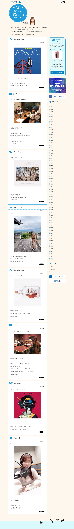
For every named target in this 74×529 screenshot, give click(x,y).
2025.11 (51, 111)
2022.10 (51, 171)
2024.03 (51, 144)
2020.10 (51, 210)
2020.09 (51, 212)
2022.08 (51, 175)
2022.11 (51, 170)
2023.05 (51, 160)
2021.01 (51, 206)
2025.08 (51, 116)
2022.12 (51, 168)
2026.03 (51, 104)
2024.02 (51, 145)
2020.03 (51, 222)
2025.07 (51, 117)
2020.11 (51, 209)
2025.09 (51, 114)
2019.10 (51, 230)
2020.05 (51, 219)
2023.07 (51, 157)
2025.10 (51, 113)
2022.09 (51, 173)
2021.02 (51, 204)
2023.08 (51, 155)
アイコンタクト (53, 271)
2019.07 (51, 235)
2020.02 (51, 223)
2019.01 (51, 245)
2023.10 (51, 152)
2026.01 (51, 108)
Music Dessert (52, 269)
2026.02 (51, 106)
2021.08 (51, 194)
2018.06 (51, 256)
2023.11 (51, 150)
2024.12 (51, 129)
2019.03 (51, 241)
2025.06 (51, 119)
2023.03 (51, 163)
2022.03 (51, 183)
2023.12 (51, 148)
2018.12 (51, 246)
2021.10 (51, 191)
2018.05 (51, 258)
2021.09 (51, 192)
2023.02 (51, 165)
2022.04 (51, 181)
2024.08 (51, 135)
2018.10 (51, 250)
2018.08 (51, 253)
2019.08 (51, 233)
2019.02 (51, 243)
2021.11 (51, 189)
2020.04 (51, 220)
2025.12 (51, 109)
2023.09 (51, 153)
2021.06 (51, 197)
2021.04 (51, 201)
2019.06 (51, 237)
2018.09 (51, 251)
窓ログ (51, 266)
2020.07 (51, 215)
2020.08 (51, 214)
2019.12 (51, 227)
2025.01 (51, 127)
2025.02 (51, 126)
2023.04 (51, 161)
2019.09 (51, 232)
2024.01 (51, 147)
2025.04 (51, 122)
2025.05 (51, 121)
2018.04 (51, 259)
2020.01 (51, 225)
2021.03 (51, 202)
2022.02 (51, 184)
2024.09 (51, 134)
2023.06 (51, 158)
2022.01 (51, 186)
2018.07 (51, 254)
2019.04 (51, 240)
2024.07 (51, 137)
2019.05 (51, 238)
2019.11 (51, 228)
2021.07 (51, 196)
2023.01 (51, 166)
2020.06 (51, 217)
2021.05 (51, 199)
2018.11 (51, 248)
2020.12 (51, 207)
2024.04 (51, 142)
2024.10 (51, 132)
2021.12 (51, 188)
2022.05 (51, 179)
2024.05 (51, 140)
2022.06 (51, 178)
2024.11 (51, 130)
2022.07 (51, 176)
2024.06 (51, 139)
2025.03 (51, 124)
